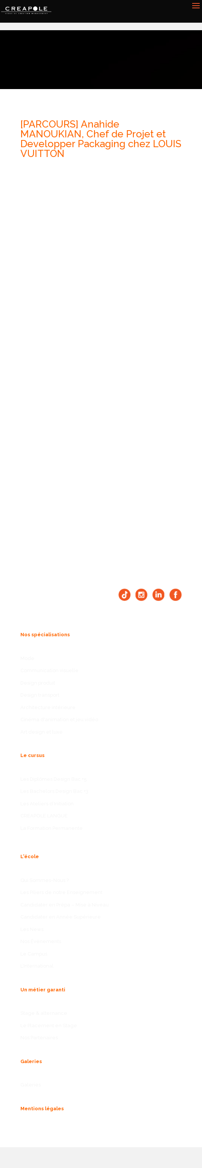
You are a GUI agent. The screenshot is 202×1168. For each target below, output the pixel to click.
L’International (37, 966)
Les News (31, 929)
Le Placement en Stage (48, 1025)
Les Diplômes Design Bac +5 (53, 779)
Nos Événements (40, 941)
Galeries (30, 1085)
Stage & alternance (43, 1013)
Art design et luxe (41, 732)
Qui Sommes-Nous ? (44, 880)
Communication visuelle (49, 670)
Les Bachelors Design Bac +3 (54, 791)
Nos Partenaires (39, 1037)
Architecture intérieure (48, 707)
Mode (27, 658)
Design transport (39, 695)
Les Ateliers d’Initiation (47, 803)
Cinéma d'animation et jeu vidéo (59, 719)
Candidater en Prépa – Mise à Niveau (64, 905)
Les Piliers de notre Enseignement (61, 892)
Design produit (37, 683)
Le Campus (33, 954)
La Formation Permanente (51, 828)
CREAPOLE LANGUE (44, 816)
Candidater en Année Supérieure (60, 917)
